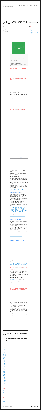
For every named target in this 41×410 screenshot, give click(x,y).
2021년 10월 (4, 371)
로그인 (3, 399)
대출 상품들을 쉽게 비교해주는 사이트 (14, 279)
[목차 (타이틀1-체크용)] (26, 55)
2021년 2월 (4, 377)
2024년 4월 (4, 351)
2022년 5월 (4, 366)
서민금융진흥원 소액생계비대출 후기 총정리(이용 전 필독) (17, 154)
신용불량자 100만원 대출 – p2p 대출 (15, 62)
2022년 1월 (4, 369)
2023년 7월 (4, 358)
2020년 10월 (4, 380)
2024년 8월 (4, 348)
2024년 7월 (4, 349)
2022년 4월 (4, 367)
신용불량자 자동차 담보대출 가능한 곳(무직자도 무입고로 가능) (18, 208)
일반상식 (37, 5)
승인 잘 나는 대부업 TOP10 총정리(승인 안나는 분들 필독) (17, 189)
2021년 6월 (4, 374)
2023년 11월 (4, 355)
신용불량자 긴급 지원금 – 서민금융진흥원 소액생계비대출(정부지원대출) (19, 59)
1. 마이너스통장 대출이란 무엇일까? (14, 56)
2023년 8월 (4, 357)
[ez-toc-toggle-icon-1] (26, 55)
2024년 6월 (4, 350)
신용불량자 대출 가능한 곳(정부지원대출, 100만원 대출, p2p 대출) (18, 264)
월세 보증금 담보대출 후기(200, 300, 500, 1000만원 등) (17, 209)
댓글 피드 (4, 400)
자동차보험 (20, 5)
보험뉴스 (31, 5)
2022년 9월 (4, 363)
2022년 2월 (4, 368)
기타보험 (27, 5)
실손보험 (24, 5)
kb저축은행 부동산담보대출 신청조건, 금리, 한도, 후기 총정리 (17, 207)
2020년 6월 (4, 383)
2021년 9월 (4, 372)
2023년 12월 (4, 354)
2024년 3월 (4, 352)
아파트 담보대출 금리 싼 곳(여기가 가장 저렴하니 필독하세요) (17, 211)
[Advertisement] (20, 16)
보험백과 (5, 5)
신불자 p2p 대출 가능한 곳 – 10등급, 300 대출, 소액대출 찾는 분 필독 (18, 263)
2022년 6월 (4, 365)
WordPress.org (4, 401)
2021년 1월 (4, 378)
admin (3, 28)
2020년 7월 (4, 382)
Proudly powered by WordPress (8, 406)
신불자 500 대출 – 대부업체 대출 (14, 60)
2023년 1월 (4, 361)
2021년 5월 (4, 375)
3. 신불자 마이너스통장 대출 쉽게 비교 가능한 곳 (16, 63)
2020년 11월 (4, 379)
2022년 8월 (4, 364)
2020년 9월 (4, 381)
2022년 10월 (4, 362)
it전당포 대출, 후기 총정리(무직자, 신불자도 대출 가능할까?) (17, 216)
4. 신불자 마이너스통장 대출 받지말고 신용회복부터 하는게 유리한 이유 (18, 65)
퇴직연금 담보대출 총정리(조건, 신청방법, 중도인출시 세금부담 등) (18, 210)
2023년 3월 (4, 360)
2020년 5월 (4, 384)
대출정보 (34, 5)
